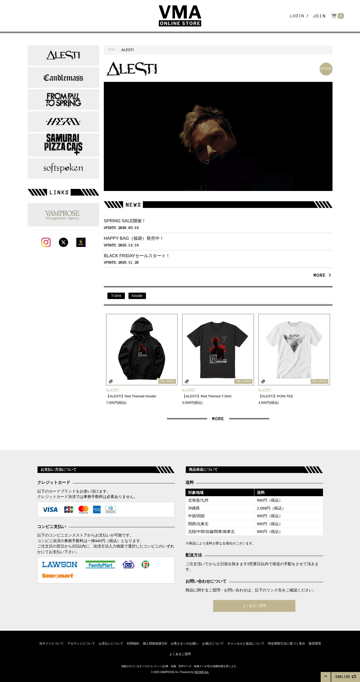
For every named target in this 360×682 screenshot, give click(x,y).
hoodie (137, 296)
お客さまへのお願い (185, 643)
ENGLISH (346, 677)
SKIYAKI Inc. (201, 672)
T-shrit (116, 296)
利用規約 (132, 643)
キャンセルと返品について (247, 643)
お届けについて (214, 643)
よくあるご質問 (254, 606)
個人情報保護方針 (155, 643)
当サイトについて (49, 643)
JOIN (319, 15)
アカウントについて (79, 643)
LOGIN (294, 15)
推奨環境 (317, 643)
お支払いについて (109, 643)
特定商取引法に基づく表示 (288, 643)
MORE (321, 275)
